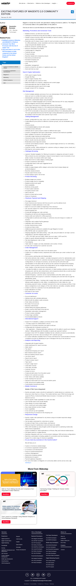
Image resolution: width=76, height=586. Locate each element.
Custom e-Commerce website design (11, 67)
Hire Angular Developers (36, 558)
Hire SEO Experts (50, 564)
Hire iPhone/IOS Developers (52, 549)
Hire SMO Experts (50, 562)
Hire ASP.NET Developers (37, 540)
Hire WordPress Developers (37, 547)
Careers (63, 549)
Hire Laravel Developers (36, 549)
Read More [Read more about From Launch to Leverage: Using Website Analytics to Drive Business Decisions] (6, 522)
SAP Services (4, 553)
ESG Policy (63, 542)
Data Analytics (19, 544)
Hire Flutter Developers (51, 551)
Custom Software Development (5, 556)
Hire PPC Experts (50, 566)
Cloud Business (4, 561)
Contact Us (40, 584)
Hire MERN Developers (51, 540)
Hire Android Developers (51, 545)
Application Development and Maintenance (8, 550)
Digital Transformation (6, 540)
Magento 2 (6, 74)
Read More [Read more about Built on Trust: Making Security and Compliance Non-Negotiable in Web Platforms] (6, 494)
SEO (5, 83)
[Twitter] (32, 574)
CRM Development (5, 563)
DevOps (3, 548)
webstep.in (28, 462)
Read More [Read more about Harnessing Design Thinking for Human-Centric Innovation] (44, 494)
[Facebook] (27, 574)
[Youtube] (43, 574)
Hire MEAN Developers (51, 537)
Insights (54, 3)
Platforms (38, 3)
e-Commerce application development (10, 71)
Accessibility (33, 584)
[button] (26, 3)
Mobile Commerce (8, 80)
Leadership (63, 538)
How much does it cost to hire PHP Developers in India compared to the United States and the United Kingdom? (11, 53)
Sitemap (52, 584)
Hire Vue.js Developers (36, 560)
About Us (63, 536)
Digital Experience (5, 538)
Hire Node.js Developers (36, 544)
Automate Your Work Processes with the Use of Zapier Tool (10, 45)
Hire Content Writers (50, 560)
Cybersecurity (19, 539)
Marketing (6, 77)
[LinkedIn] (38, 574)
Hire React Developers (36, 562)
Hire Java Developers (36, 553)
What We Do (31, 3)
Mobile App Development (7, 559)
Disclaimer (26, 584)
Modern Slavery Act (65, 540)
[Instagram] (48, 574)
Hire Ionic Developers (51, 547)
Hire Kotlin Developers (51, 553)
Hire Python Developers (36, 551)
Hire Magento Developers (37, 538)
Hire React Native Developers (52, 555)
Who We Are (23, 3)
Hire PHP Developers (36, 542)
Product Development (21, 549)
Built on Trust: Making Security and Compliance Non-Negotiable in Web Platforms (18, 489)
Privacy (46, 584)
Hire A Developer (46, 3)
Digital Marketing (5, 542)
